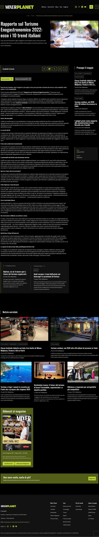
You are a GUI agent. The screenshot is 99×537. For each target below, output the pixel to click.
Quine (89, 515)
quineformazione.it (24, 522)
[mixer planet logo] (8, 506)
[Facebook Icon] (79, 7)
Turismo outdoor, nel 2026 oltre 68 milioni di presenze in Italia (86, 104)
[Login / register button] (91, 7)
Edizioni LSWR (92, 509)
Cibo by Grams (67, 518)
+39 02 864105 (10, 518)
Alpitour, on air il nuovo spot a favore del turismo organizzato (14, 272)
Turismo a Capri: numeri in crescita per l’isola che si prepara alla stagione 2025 (15, 388)
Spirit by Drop (67, 521)
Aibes (56, 7)
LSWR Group (91, 512)
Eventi (64, 515)
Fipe (61, 7)
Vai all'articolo (8, 463)
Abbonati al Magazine (23, 463)
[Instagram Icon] (76, 7)
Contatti (52, 509)
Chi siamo (53, 506)
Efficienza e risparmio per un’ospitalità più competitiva (81, 388)
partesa (36, 270)
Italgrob (65, 7)
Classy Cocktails (78, 73)
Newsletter (53, 512)
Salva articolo (7, 79)
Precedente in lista (9, 266)
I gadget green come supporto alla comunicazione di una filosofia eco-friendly (86, 123)
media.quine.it (7, 522)
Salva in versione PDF (23, 79)
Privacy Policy (54, 518)
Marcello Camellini (79, 76)
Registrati (92, 478)
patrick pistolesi (87, 73)
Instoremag (79, 509)
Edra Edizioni (91, 506)
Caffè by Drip (66, 525)
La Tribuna (91, 518)
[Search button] (96, 7)
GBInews (43, 7)
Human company (78, 98)
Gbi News (78, 506)
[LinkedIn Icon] (82, 7)
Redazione (13, 276)
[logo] (19, 7)
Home (28, 15)
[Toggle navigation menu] (2, 6)
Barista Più (51, 7)
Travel (32, 15)
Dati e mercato (67, 506)
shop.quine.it (15, 522)
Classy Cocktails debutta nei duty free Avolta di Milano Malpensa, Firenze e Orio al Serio (85, 82)
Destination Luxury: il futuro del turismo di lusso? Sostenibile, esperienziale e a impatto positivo (49, 387)
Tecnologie (66, 509)
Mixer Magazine (54, 515)
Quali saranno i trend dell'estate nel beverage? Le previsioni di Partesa (47, 275)
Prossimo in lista (39, 266)
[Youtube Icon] (85, 7)
